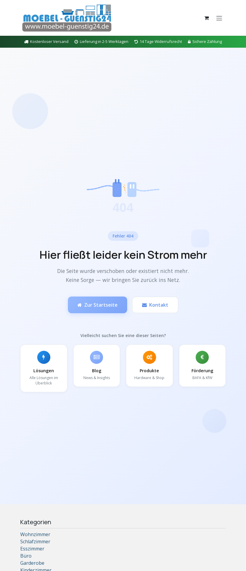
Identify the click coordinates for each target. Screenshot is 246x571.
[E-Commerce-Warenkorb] (206, 18)
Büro (26, 556)
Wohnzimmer (35, 534)
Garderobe (32, 563)
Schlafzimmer (35, 541)
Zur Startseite (97, 305)
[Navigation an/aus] (219, 18)
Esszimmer (32, 548)
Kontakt (155, 305)
